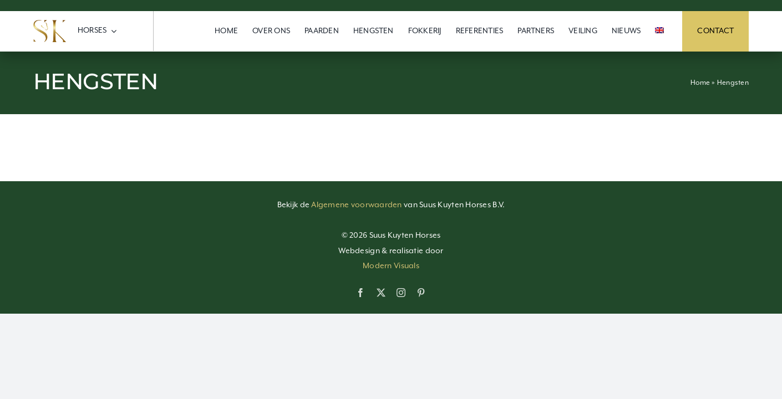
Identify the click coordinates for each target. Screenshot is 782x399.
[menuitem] (659, 31)
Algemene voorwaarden (356, 205)
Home (700, 83)
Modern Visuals (391, 266)
